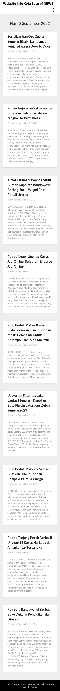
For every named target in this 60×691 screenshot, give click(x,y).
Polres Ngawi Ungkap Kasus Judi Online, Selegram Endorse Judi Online (29, 261)
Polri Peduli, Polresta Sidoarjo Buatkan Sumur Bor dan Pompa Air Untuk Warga (29, 474)
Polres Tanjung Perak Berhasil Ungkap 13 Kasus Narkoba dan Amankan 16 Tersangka (29, 542)
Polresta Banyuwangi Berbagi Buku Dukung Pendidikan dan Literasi (29, 614)
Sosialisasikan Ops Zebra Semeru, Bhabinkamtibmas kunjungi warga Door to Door (28, 41)
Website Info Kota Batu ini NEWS (28, 3)
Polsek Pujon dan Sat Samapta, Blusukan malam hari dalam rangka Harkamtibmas (29, 113)
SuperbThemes (30, 687)
